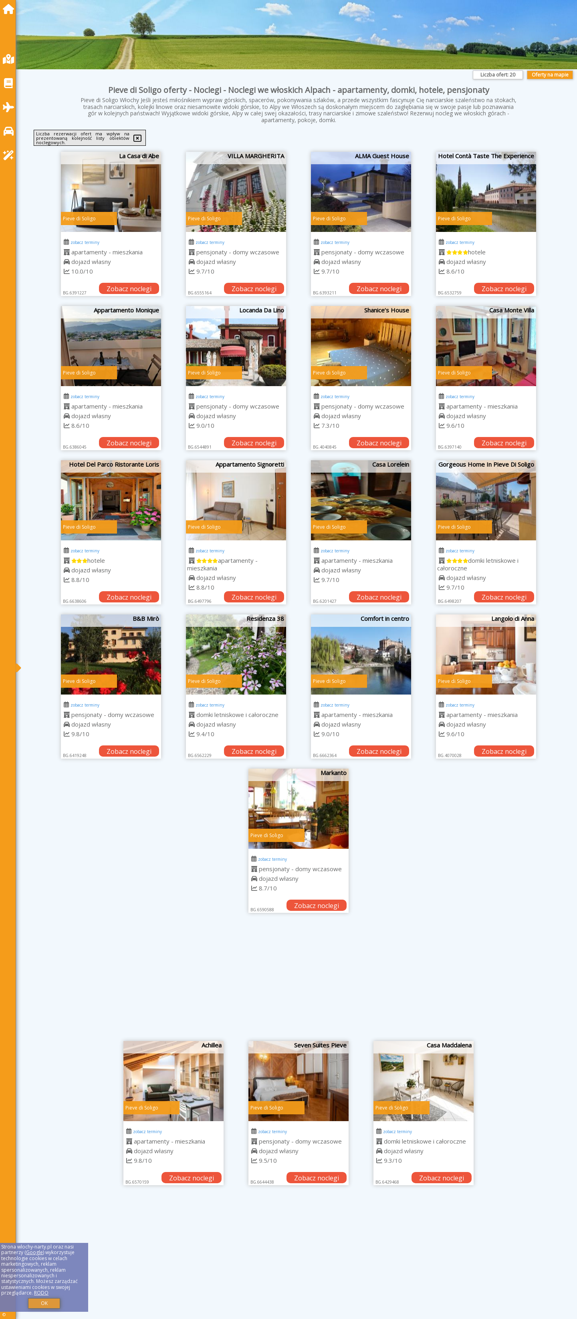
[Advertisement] (298, 981)
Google (34, 1252)
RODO (41, 1292)
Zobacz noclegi (129, 288)
